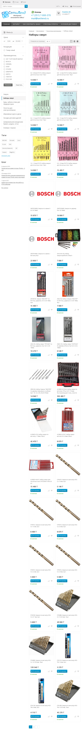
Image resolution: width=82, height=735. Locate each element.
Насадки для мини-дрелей (12, 118)
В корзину (35, 84)
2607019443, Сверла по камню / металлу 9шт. (40, 254)
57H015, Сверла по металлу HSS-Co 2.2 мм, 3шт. (40, 571)
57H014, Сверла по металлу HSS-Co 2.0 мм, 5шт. (67, 525)
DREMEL (8, 64)
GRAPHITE (8, 72)
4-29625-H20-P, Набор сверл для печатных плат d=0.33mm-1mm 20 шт (41, 481)
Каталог (16, 24)
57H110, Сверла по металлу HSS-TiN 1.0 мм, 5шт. (67, 661)
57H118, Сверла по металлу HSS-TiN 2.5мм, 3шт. (40, 706)
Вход (65, 6)
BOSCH (7, 61)
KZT (58, 6)
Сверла (5, 94)
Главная (6, 24)
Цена (14, 37)
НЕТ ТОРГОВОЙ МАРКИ (13, 59)
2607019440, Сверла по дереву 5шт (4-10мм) (66, 209)
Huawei (4, 152)
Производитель (14, 55)
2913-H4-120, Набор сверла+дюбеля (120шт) (64, 254)
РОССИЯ (8, 79)
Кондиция (14, 47)
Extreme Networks (7, 148)
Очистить (19, 85)
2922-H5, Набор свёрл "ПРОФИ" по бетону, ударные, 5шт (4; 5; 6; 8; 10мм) (41, 346)
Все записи (5, 188)
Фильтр (8, 32)
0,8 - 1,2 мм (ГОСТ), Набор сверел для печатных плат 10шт (67, 74)
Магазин (6, 2)
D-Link (4, 144)
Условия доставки (69, 24)
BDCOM (4, 140)
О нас (16, 2)
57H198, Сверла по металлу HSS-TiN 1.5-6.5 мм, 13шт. (67, 706)
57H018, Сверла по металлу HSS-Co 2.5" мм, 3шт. (40, 616)
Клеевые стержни (9, 128)
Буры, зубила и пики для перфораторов (11, 103)
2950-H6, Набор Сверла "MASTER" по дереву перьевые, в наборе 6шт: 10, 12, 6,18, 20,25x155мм (40, 391)
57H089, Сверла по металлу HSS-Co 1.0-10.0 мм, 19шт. (40, 661)
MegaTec (12, 152)
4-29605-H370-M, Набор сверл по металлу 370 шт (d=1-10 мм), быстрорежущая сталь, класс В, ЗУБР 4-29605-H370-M (67, 391)
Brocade (12, 140)
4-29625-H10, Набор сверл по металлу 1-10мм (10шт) (39, 435)
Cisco (18, 140)
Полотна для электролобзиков (9, 109)
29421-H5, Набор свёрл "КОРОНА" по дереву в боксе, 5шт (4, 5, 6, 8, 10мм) (67, 346)
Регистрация (75, 6)
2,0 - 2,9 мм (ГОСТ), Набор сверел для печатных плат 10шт (67, 164)
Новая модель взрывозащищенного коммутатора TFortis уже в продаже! (13, 176)
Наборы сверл (8, 98)
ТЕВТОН (8, 77)
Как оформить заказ (31, 24)
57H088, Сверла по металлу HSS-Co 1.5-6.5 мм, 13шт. (67, 616)
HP (16, 148)
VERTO (7, 74)
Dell (10, 144)
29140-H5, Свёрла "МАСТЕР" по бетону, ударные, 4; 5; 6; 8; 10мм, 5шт (40, 300)
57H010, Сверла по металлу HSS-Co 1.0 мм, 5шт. (67, 480)
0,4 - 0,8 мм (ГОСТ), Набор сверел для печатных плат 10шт (40, 74)
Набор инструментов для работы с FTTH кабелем (13, 183)
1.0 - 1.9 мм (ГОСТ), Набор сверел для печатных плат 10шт (40, 164)
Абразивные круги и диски (12, 114)
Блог (23, 2)
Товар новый (9, 50)
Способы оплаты (50, 24)
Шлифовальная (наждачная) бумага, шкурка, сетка (13, 123)
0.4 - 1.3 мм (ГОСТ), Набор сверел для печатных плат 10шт (40, 119)
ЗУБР (6, 67)
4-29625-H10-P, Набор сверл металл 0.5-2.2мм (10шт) (65, 435)
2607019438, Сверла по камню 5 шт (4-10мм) (40, 209)
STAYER (7, 69)
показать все (6, 156)
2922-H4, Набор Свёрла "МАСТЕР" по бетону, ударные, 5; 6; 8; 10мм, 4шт (67, 300)
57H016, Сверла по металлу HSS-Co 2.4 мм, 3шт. (67, 571)
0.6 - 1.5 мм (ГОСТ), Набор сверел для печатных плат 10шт (67, 119)
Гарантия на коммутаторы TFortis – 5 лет (13, 169)
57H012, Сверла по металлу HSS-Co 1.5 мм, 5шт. (40, 525)
